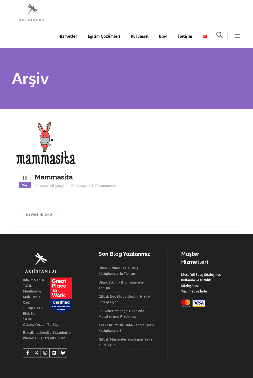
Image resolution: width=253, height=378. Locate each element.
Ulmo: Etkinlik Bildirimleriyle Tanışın (121, 285)
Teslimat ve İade (194, 291)
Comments (107, 186)
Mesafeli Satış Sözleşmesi (201, 275)
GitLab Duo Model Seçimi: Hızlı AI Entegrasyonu (124, 299)
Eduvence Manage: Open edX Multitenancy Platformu (121, 313)
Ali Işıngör (58, 186)
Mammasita (54, 177)
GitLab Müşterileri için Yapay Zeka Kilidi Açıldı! (125, 342)
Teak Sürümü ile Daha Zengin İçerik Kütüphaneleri (126, 328)
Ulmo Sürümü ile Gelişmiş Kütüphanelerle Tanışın (118, 271)
